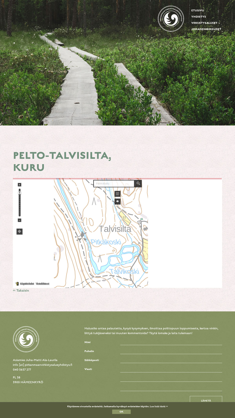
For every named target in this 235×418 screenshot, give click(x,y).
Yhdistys (198, 17)
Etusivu (197, 10)
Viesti (88, 369)
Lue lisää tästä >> (159, 406)
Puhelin (89, 351)
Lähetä (206, 400)
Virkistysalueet (205, 23)
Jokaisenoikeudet (206, 29)
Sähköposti (91, 360)
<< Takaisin (21, 290)
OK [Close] (121, 411)
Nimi (87, 342)
